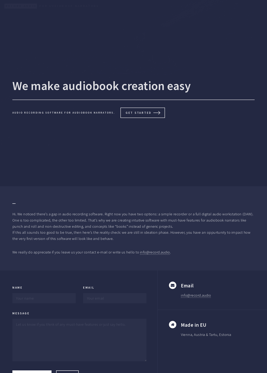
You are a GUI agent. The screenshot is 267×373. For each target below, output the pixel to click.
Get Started (139, 113)
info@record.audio (155, 252)
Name (17, 287)
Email (89, 287)
